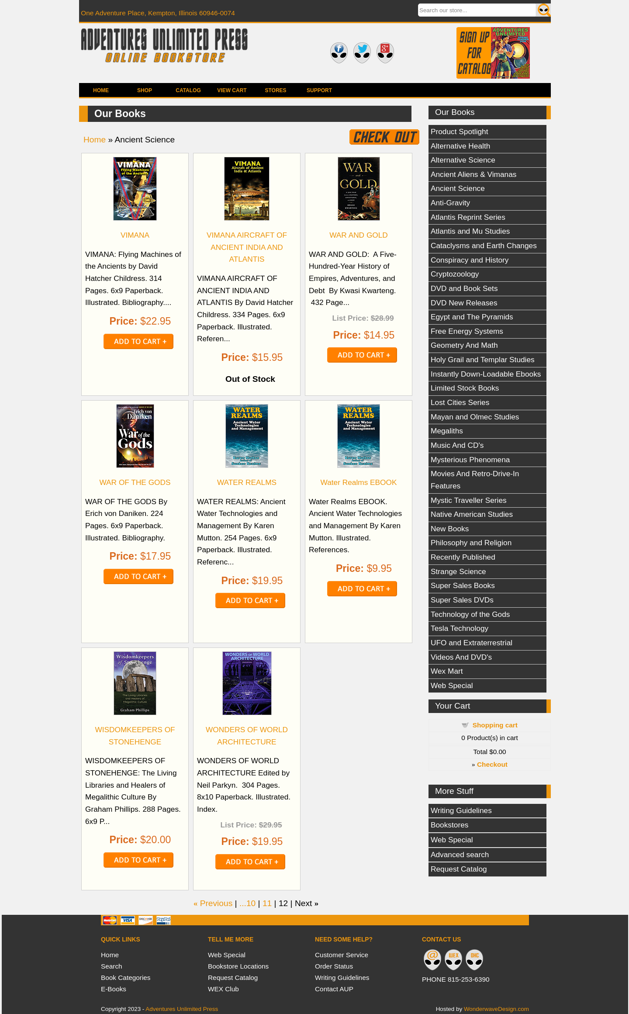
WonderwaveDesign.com (496, 1009)
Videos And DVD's (461, 657)
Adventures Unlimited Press (181, 1009)
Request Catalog (459, 869)
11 (267, 903)
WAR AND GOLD (358, 235)
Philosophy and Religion (471, 542)
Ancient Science (458, 188)
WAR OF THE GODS (134, 482)
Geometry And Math (464, 345)
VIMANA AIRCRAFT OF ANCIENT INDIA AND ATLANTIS (247, 247)
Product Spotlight (459, 131)
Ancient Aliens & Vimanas (473, 174)
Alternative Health (460, 146)
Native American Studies (472, 514)
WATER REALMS (246, 482)
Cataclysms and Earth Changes (484, 245)
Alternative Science (463, 160)
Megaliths (447, 430)
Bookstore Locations (238, 966)
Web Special (452, 685)
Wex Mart (447, 671)
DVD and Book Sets (464, 288)
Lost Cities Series (460, 402)
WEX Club (223, 989)
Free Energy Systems (467, 331)
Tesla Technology (459, 628)
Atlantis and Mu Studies (470, 231)
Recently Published (463, 557)
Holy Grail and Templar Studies (483, 359)
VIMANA (135, 235)
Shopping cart (495, 725)
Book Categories (126, 977)
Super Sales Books (463, 585)
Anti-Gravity (450, 202)
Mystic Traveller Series (469, 500)
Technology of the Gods (470, 614)
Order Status (334, 966)
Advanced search (460, 854)
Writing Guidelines (461, 810)
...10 (247, 903)
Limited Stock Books (465, 388)
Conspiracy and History (469, 260)
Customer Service (341, 955)
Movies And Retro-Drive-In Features (475, 479)
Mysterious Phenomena (470, 459)
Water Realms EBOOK (359, 482)
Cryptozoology (455, 274)
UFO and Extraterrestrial (471, 642)
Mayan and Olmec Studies (475, 416)
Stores (275, 90)
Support (319, 90)
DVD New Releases (464, 302)
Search (111, 966)
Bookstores (449, 824)
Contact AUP (334, 989)
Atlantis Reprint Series (468, 217)
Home (101, 90)
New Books (450, 528)
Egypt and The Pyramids (472, 316)
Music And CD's (457, 445)
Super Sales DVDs (462, 599)
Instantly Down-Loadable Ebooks (486, 374)
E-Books (113, 989)
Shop (144, 90)
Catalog (188, 90)
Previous (216, 903)
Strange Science (458, 571)
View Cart (231, 90)
